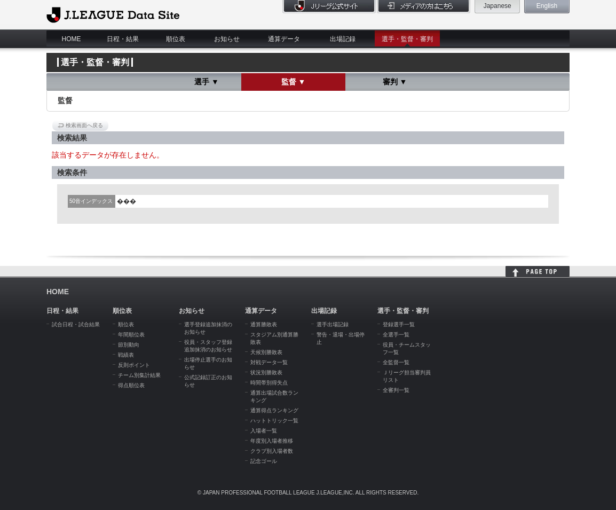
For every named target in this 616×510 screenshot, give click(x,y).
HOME (71, 39)
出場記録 (343, 39)
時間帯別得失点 (269, 383)
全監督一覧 (396, 362)
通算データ (284, 39)
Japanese (497, 6)
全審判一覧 (396, 390)
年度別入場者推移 (271, 441)
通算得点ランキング (274, 410)
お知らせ (227, 39)
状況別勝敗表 (266, 372)
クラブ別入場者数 (271, 451)
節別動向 (128, 345)
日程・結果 (123, 39)
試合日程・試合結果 (76, 324)
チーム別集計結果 (139, 375)
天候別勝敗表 (266, 352)
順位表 (175, 39)
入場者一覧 (263, 431)
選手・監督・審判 (407, 39)
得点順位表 (131, 385)
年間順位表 (131, 335)
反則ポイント (134, 365)
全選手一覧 (396, 335)
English (546, 6)
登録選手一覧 (399, 324)
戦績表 (126, 355)
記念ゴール (263, 461)
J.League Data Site (112, 14)
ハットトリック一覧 (274, 420)
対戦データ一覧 (269, 362)
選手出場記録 (333, 324)
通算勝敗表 (263, 324)
